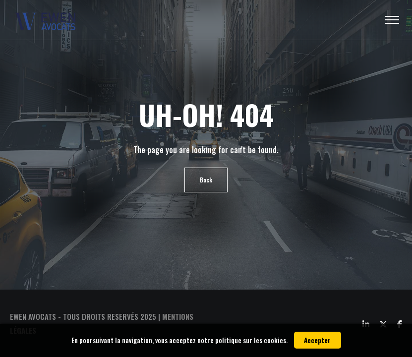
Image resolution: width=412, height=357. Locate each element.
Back (206, 180)
